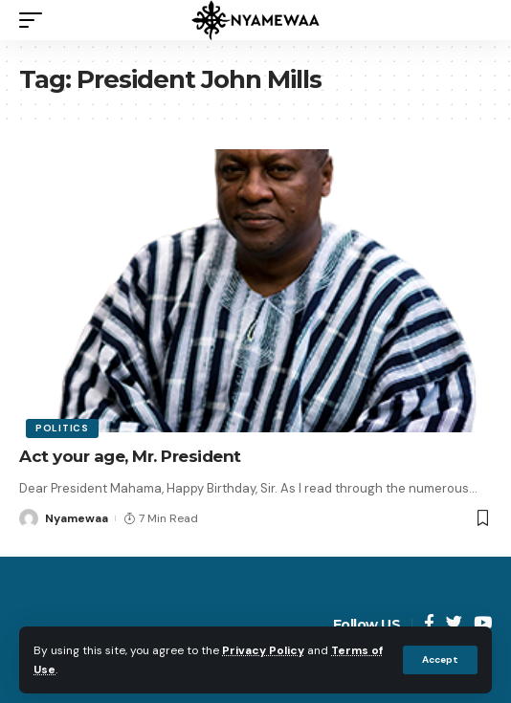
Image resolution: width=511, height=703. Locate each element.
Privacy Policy (263, 650)
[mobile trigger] (35, 20)
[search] (477, 20)
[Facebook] (429, 624)
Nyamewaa (76, 518)
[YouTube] (483, 624)
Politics (62, 428)
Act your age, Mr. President (130, 456)
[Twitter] (454, 624)
